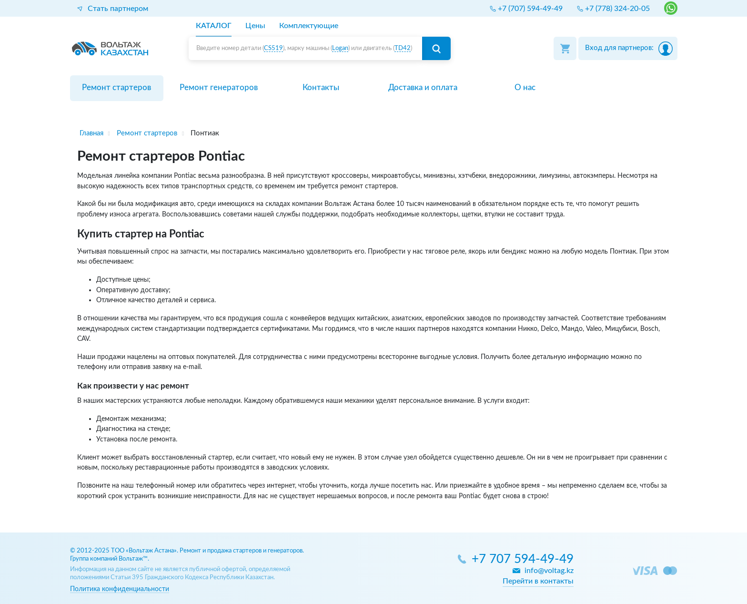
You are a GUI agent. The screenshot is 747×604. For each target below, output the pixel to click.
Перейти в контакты (538, 581)
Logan (340, 48)
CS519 (273, 48)
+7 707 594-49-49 (523, 559)
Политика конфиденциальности (119, 589)
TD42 (402, 48)
